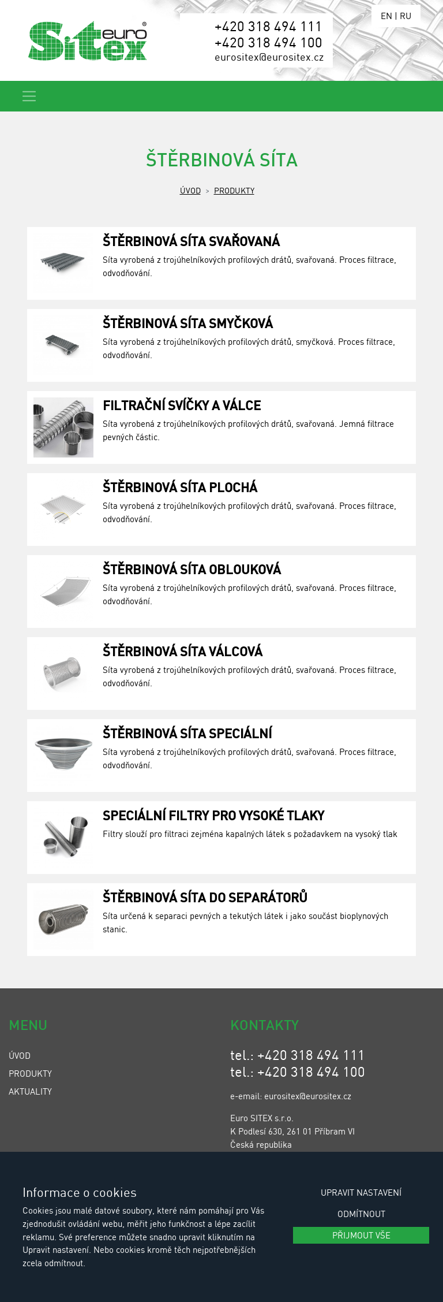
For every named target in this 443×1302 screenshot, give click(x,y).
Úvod (190, 190)
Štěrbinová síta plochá (180, 487)
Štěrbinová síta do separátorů (205, 897)
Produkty (234, 190)
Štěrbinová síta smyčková (188, 323)
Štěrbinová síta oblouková (192, 569)
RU (405, 15)
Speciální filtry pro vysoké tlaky (213, 815)
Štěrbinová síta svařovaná (191, 241)
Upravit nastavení (361, 1192)
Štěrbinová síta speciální (187, 733)
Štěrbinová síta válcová (182, 651)
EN (386, 15)
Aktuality (30, 1091)
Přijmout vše (361, 1235)
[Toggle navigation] (29, 96)
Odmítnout (361, 1213)
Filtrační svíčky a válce (182, 405)
